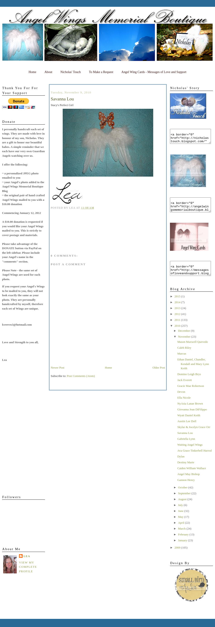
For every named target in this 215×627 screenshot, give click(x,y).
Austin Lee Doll (186, 429)
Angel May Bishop (188, 482)
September (184, 501)
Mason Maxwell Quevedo (192, 350)
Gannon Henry (186, 488)
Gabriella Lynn (186, 447)
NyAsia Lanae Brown (190, 411)
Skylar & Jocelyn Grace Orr (193, 435)
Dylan (180, 464)
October (183, 495)
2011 (177, 328)
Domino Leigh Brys (189, 382)
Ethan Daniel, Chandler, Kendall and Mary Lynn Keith (193, 372)
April (181, 530)
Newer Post (57, 367)
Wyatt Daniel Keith (188, 423)
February (183, 542)
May (181, 525)
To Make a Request (101, 72)
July (181, 513)
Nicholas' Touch (70, 72)
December (184, 339)
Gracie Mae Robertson (190, 394)
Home (32, 72)
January (183, 548)
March (182, 536)
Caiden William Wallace (191, 476)
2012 (177, 322)
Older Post (159, 367)
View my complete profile (28, 567)
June (181, 519)
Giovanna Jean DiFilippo (192, 417)
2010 (177, 334)
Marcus (181, 361)
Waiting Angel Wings (190, 452)
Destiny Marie (185, 470)
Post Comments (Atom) (81, 376)
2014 (177, 310)
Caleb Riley (184, 355)
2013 (177, 316)
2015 (177, 304)
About (48, 72)
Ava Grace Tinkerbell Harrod (194, 458)
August (182, 507)
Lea (27, 556)
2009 (177, 555)
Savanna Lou (185, 441)
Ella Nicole (184, 405)
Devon (181, 400)
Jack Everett (184, 388)
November (184, 344)
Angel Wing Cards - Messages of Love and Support (153, 72)
